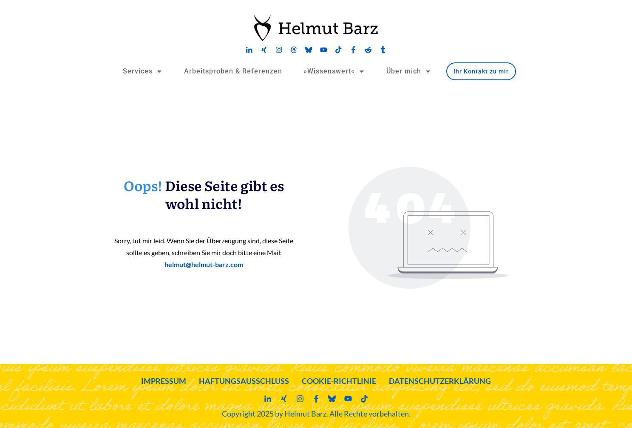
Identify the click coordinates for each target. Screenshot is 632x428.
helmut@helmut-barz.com (203, 264)
